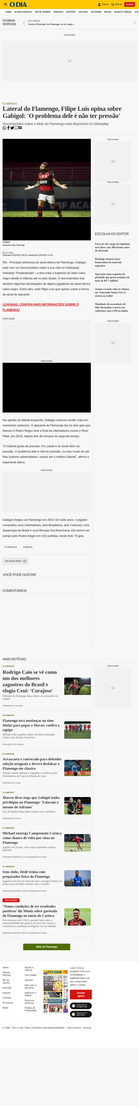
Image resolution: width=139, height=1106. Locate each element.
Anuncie (87, 1027)
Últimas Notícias (23, 12)
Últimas (9, 22)
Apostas (29, 980)
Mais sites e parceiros (31, 986)
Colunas (83, 12)
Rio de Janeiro (42, 12)
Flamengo (10, 103)
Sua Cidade (30, 975)
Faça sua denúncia (29, 1001)
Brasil (107, 12)
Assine (129, 4)
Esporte (70, 12)
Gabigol (28, 547)
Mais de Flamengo (46, 946)
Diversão (58, 12)
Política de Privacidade (30, 1009)
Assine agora (81, 994)
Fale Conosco (74, 1027)
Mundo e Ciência (123, 12)
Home (8, 12)
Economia (96, 12)
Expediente (58, 1027)
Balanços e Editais (30, 994)
